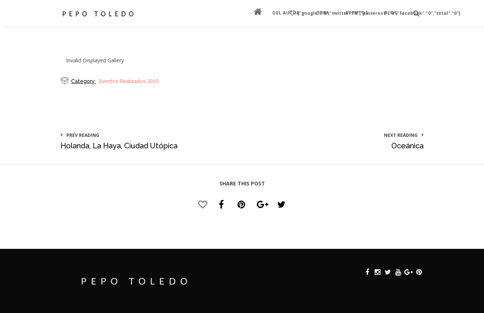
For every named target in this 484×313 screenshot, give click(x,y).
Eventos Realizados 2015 (129, 81)
